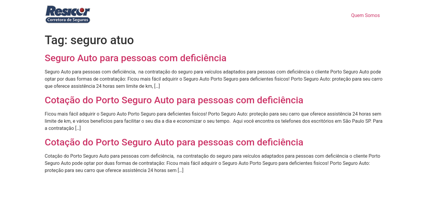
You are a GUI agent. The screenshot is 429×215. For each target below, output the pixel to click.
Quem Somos (365, 15)
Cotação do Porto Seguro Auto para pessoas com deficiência (174, 100)
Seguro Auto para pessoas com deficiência (135, 58)
